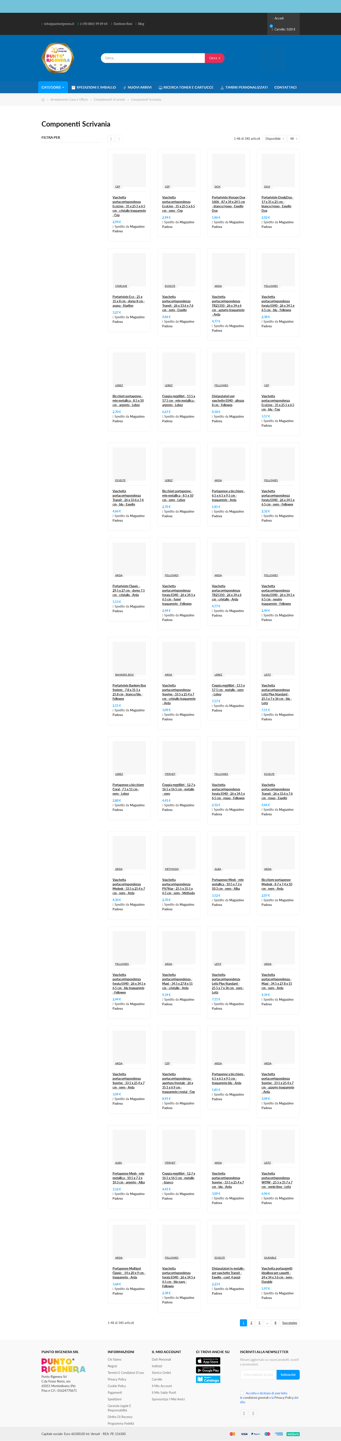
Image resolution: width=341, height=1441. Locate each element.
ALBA (218, 869)
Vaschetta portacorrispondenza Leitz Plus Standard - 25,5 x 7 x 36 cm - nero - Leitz (228, 983)
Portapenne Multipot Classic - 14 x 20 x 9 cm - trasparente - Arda (129, 1273)
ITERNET (170, 774)
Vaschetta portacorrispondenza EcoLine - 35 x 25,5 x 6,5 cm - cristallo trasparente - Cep (129, 206)
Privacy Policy (117, 1379)
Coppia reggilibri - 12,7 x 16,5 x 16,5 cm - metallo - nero (178, 789)
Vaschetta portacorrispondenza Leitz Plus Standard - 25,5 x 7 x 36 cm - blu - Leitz (277, 694)
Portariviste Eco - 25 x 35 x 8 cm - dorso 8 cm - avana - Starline (129, 301)
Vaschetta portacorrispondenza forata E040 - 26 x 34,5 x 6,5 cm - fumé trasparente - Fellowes (178, 595)
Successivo (289, 1323)
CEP (117, 186)
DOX (217, 186)
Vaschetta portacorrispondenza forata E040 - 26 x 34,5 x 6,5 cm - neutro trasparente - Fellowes (278, 595)
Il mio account (162, 1386)
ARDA (218, 286)
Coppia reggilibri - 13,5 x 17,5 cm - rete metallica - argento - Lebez (178, 400)
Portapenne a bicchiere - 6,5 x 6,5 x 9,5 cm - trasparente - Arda (228, 495)
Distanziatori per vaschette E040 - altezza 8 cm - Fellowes (228, 400)
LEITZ (267, 674)
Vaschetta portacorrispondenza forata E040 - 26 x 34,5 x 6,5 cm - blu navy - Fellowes (178, 1277)
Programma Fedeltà (121, 1423)
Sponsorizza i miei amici (168, 1399)
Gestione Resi (123, 24)
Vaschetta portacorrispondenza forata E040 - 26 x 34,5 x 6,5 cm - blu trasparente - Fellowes (129, 983)
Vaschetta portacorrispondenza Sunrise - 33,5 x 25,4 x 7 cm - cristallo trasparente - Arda (179, 694)
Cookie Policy (117, 1386)
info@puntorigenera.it (59, 24)
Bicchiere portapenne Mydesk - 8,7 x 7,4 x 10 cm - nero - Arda (277, 884)
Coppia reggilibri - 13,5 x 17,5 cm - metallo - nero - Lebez (228, 690)
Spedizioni (114, 1399)
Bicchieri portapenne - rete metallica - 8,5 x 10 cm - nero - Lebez (177, 495)
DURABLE (270, 1257)
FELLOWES (271, 286)
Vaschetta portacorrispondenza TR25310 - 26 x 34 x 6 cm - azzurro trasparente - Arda (228, 305)
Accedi (277, 18)
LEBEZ (119, 385)
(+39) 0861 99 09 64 (93, 24)
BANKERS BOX (124, 674)
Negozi (112, 1366)
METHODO (172, 869)
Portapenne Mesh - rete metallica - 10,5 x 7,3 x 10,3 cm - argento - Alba (129, 1178)
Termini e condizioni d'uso (126, 1373)
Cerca (214, 58)
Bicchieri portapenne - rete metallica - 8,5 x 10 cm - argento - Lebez (128, 400)
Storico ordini (161, 1373)
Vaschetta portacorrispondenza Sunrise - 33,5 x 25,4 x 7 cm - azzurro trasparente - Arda (278, 1083)
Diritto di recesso (120, 1417)
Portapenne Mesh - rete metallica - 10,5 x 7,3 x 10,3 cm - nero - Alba (228, 884)
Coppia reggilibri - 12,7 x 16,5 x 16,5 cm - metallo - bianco (178, 1178)
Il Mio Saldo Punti (164, 1392)
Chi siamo (114, 1359)
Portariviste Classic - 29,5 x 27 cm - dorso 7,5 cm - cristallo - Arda (129, 590)
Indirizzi (157, 1366)
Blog (141, 24)
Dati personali (161, 1359)
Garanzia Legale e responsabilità (119, 1408)
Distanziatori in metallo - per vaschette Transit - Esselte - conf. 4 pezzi (228, 1273)
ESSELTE (170, 286)
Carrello (157, 1379)
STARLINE (121, 286)
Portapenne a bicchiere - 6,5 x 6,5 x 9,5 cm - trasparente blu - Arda (228, 1078)
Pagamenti (115, 1392)
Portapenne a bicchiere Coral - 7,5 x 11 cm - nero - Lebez (128, 789)
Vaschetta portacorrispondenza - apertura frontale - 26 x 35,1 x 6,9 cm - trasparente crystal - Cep (178, 1083)
